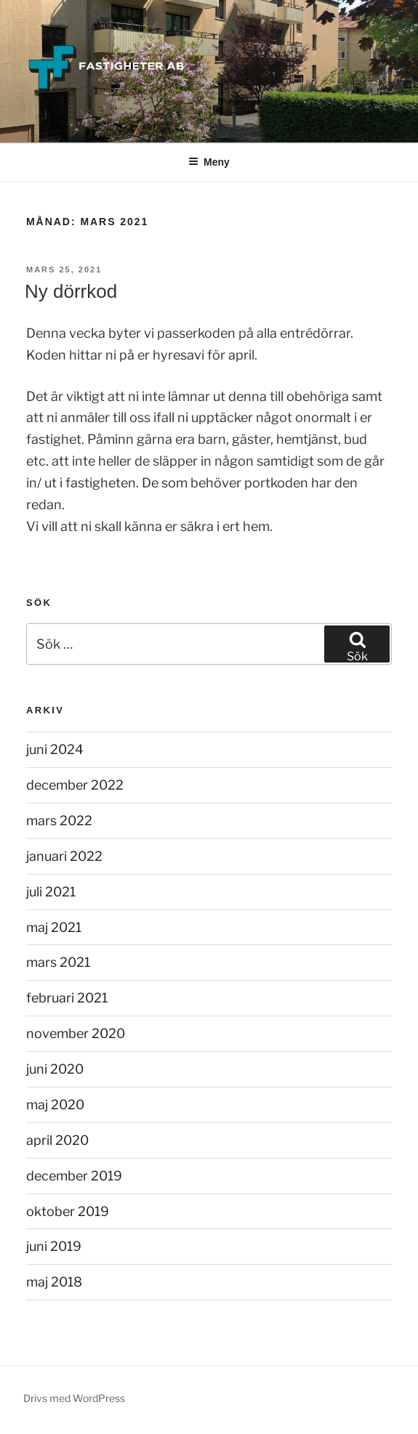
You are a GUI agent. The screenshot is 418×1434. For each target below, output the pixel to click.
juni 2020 (55, 1069)
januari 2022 (64, 856)
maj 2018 (54, 1281)
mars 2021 (58, 962)
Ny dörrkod (71, 291)
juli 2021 (51, 891)
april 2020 (57, 1140)
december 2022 (75, 785)
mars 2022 (59, 820)
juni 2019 (53, 1246)
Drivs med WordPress (74, 1398)
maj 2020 (55, 1104)
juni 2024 (55, 749)
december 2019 (74, 1175)
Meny (209, 162)
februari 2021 (67, 997)
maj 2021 (53, 927)
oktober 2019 (67, 1211)
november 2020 (75, 1033)
